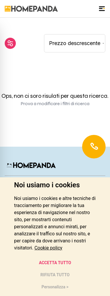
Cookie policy (48, 248)
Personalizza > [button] (55, 287)
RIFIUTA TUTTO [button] (55, 274)
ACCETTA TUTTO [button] (55, 262)
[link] (48, 248)
